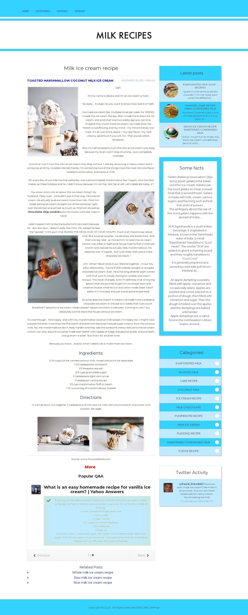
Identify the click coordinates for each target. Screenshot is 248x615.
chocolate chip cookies (44, 211)
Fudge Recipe (189, 451)
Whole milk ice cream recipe (92, 572)
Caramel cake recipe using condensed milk (200, 107)
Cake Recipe (189, 380)
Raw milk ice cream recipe (93, 578)
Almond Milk (188, 372)
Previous (41, 555)
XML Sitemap (152, 607)
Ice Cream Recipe (188, 398)
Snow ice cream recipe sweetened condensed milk (200, 129)
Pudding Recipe (189, 433)
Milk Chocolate (188, 407)
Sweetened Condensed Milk (188, 442)
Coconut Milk (188, 389)
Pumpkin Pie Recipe (189, 415)
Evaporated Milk (189, 363)
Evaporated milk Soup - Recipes (200, 86)
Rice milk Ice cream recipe (93, 582)
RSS (139, 607)
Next (143, 555)
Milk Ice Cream (189, 424)
